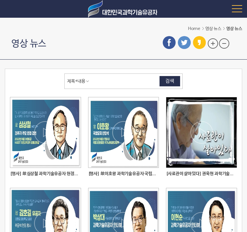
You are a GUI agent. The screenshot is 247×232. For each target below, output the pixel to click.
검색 (169, 81)
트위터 (184, 42)
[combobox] (80, 81)
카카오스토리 (199, 42)
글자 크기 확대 (213, 43)
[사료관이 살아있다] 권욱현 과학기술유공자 (201, 173)
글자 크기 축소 (224, 43)
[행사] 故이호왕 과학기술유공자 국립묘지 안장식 (123, 173)
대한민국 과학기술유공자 (123, 9)
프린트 (237, 43)
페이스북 (169, 42)
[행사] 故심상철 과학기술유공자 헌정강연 (45, 173)
